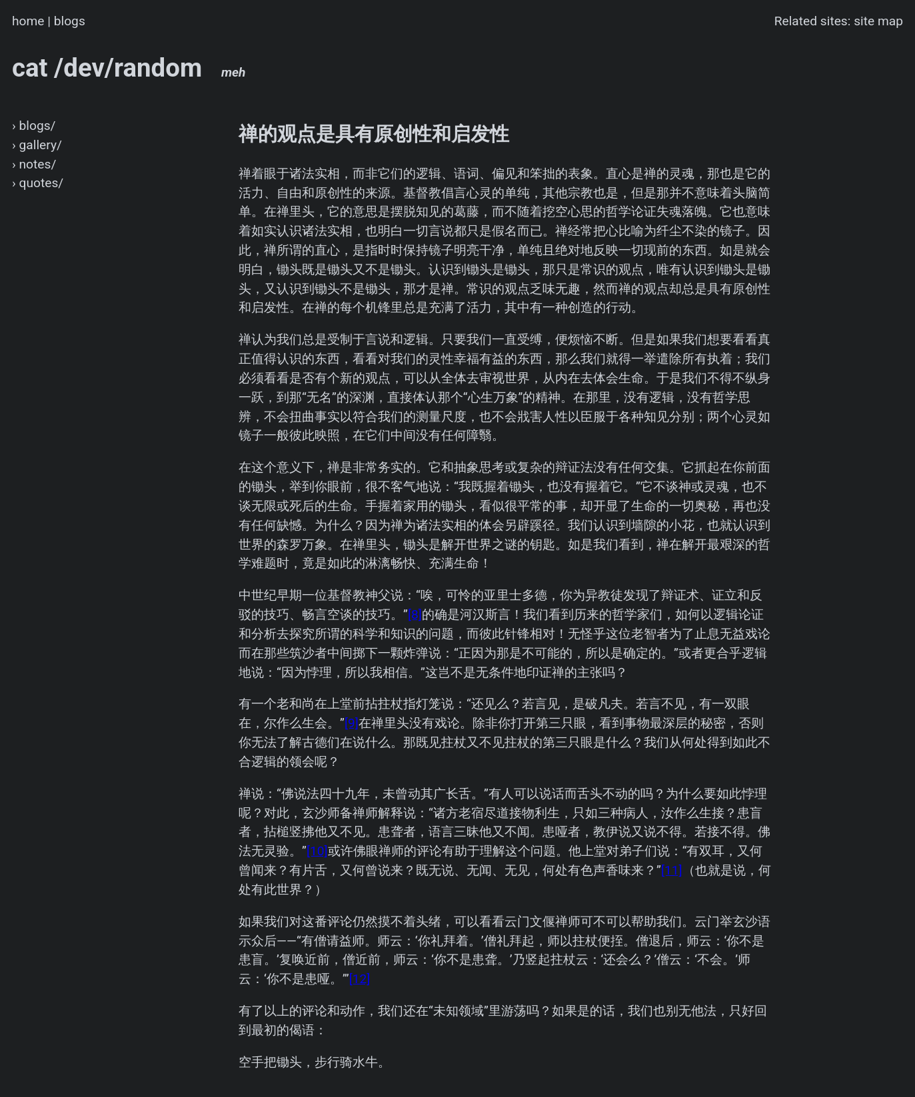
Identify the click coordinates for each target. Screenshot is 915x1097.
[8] (415, 614)
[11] (671, 870)
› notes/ (34, 164)
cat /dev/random (129, 68)
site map (878, 21)
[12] (360, 978)
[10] (317, 851)
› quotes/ (37, 182)
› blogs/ (34, 125)
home (28, 21)
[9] (352, 723)
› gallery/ (37, 145)
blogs (69, 21)
